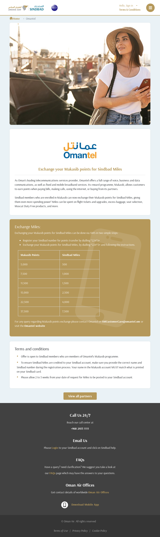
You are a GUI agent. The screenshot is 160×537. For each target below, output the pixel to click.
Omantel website (34, 326)
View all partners (80, 396)
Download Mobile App (80, 504)
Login (55, 448)
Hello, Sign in (127, 5)
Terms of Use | (62, 531)
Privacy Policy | (81, 531)
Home (15, 18)
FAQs (52, 473)
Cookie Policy (99, 531)
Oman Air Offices (98, 492)
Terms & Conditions (129, 9)
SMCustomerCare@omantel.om (121, 321)
